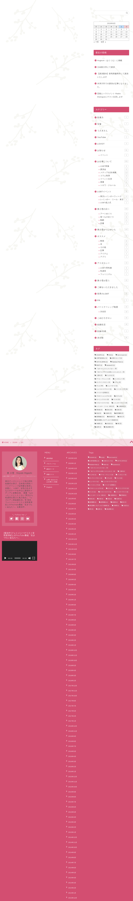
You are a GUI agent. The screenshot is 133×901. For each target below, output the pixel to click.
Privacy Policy (11, 898)
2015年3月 (71, 746)
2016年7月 (71, 686)
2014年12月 (71, 758)
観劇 (114, 220)
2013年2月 (71, 847)
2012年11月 (71, 855)
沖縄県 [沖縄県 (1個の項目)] (99, 423)
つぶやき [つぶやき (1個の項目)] (110, 375)
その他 (114, 247)
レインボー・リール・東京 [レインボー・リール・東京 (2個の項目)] (105, 406)
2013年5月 (71, 835)
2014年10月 (71, 766)
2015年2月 (71, 750)
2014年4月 (71, 790)
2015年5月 (71, 738)
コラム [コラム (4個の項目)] (118, 382)
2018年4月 (71, 626)
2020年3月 (71, 562)
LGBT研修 (114, 166)
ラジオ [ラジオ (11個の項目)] (116, 399)
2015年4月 (71, 742)
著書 (114, 182)
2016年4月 (71, 694)
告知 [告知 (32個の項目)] (109, 410)
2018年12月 (71, 610)
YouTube (112, 137)
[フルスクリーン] (33, 558)
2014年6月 (71, 783)
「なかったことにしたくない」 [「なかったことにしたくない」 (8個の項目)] (106, 368)
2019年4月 (71, 594)
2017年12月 (71, 638)
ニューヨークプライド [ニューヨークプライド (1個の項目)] (103, 389)
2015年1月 (71, 754)
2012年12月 (71, 851)
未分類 (112, 337)
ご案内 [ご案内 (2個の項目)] (99, 375)
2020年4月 (71, 558)
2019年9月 (71, 574)
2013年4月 (71, 839)
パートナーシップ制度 (112, 306)
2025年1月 (71, 462)
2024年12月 (71, 466)
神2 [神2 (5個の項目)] (119, 423)
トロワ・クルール (114, 185)
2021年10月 (71, 530)
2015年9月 (71, 722)
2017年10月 (71, 646)
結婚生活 (112, 324)
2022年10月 (71, 486)
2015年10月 (71, 718)
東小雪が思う (112, 280)
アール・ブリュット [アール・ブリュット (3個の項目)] (103, 379)
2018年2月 (71, 634)
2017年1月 (71, 666)
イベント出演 (114, 179)
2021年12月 (71, 522)
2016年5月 (71, 690)
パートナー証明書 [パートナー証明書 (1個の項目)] (102, 392)
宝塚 (112, 123)
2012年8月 (71, 863)
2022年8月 (71, 494)
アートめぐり (114, 213)
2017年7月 (71, 654)
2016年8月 (71, 682)
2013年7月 (71, 827)
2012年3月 (71, 883)
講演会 (114, 169)
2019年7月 (71, 582)
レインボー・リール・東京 (114, 199)
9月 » (103, 42)
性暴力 (112, 117)
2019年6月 (71, 586)
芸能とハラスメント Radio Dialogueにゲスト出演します (110, 95)
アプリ (114, 257)
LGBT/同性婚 (114, 268)
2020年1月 (71, 570)
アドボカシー (112, 263)
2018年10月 (71, 618)
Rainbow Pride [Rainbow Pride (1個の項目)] (117, 362)
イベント (114, 155)
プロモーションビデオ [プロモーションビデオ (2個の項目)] (103, 396)
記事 (114, 250)
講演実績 (48, 458)
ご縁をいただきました (112, 287)
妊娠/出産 (112, 331)
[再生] (5, 558)
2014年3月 (71, 794)
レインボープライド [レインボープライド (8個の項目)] (120, 403)
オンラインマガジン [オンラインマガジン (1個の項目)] (103, 382)
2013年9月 (71, 819)
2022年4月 (71, 506)
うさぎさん (112, 130)
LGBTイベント (112, 191)
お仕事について (112, 161)
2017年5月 (71, 658)
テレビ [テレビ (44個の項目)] (99, 385)
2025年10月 (71, 458)
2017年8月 (71, 650)
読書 (114, 223)
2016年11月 (71, 674)
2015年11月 (71, 714)
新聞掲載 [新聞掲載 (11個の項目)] (100, 416)
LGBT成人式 (114, 202)
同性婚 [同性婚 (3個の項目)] (99, 410)
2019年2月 (71, 602)
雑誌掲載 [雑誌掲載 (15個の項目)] (110, 427)
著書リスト (49, 470)
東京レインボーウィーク (114, 196)
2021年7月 (71, 538)
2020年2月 (71, 566)
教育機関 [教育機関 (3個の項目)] (119, 413)
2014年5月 (71, 786)
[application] (19, 551)
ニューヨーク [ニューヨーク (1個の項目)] (113, 385)
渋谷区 (114, 311)
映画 (114, 241)
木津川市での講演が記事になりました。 (112, 85)
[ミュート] (29, 558)
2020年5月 (71, 554)
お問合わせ (24, 3)
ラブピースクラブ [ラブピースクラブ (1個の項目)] (102, 403)
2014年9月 (71, 770)
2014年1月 (71, 803)
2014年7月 (71, 778)
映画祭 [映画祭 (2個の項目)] (112, 416)
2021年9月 (71, 534)
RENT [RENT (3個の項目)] (99, 365)
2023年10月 (71, 474)
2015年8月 (71, 726)
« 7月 (96, 42)
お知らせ (112, 150)
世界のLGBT (112, 293)
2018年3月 (71, 630)
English (39, 3)
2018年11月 (71, 614)
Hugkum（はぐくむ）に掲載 (109, 60)
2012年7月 (71, 867)
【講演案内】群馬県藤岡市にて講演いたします (112, 75)
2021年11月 (71, 526)
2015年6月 (71, 734)
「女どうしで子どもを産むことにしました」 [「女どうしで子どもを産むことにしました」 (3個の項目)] (110, 372)
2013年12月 (71, 806)
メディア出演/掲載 (114, 172)
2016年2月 (71, 702)
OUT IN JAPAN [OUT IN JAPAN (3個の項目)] (102, 362)
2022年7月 (71, 498)
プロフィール (49, 462)
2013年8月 (71, 822)
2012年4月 (71, 879)
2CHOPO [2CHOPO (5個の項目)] (100, 355)
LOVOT (112, 143)
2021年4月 (71, 546)
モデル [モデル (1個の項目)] (119, 396)
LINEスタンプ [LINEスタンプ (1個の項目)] (117, 358)
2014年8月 (71, 774)
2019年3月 (71, 598)
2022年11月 (71, 482)
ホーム (9, 3)
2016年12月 (71, 670)
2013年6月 (71, 831)
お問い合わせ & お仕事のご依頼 (51, 475)
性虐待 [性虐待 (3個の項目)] (109, 413)
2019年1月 (71, 606)
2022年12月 (71, 478)
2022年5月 (71, 502)
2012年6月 (71, 871)
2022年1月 (71, 518)
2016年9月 (71, 678)
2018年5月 (71, 622)
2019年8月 (71, 578)
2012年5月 (71, 875)
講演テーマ (49, 466)
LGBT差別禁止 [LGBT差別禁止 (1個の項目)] (101, 358)
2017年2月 (71, 662)
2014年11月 (71, 762)
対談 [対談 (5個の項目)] (98, 413)
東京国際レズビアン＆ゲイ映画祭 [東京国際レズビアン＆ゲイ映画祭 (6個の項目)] (107, 420)
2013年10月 (71, 815)
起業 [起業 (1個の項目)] (98, 427)
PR (112, 300)
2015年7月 (71, 730)
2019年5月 (71, 590)
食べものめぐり (114, 217)
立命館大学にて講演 (106, 67)
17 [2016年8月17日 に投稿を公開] (106, 34)
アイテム (114, 253)
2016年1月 (71, 706)
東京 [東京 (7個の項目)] (121, 416)
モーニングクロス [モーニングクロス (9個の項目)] (102, 399)
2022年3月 (71, 510)
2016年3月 (71, 698)
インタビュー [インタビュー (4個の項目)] (120, 379)
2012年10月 (71, 859)
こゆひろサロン (112, 318)
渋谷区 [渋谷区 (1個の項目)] (110, 423)
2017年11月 (71, 642)
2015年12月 (71, 710)
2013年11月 (71, 811)
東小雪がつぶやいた (112, 229)
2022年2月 (71, 514)
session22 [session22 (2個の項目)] (111, 365)
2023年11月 (71, 469)
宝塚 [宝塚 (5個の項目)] (119, 410)
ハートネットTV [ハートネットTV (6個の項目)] (122, 389)
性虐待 (114, 271)
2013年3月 (71, 843)
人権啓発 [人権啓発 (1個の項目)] (122, 406)
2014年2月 (71, 799)
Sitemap (24, 898)
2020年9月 (71, 550)
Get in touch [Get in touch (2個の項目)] (122, 355)
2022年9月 (71, 490)
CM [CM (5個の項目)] (111, 355)
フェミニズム (114, 274)
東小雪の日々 (112, 209)
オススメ (112, 236)
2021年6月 (71, 542)
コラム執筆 (114, 175)
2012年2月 (71, 887)
